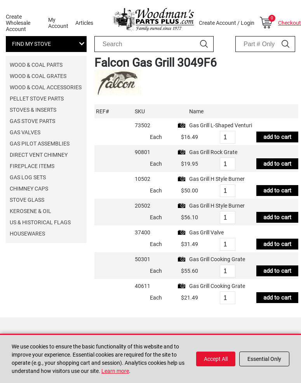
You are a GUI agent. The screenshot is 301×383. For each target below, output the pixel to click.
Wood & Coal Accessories (46, 87)
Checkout (289, 23)
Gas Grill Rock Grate (213, 152)
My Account (58, 23)
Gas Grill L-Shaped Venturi (220, 125)
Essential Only (264, 359)
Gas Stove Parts (32, 121)
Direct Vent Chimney (39, 155)
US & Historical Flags (40, 222)
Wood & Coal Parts (36, 65)
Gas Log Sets (28, 177)
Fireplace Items (32, 166)
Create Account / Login (226, 23)
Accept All (216, 359)
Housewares (27, 233)
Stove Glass (27, 200)
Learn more (115, 371)
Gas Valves (25, 132)
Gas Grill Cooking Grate (217, 259)
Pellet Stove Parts (37, 98)
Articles (84, 23)
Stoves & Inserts (33, 110)
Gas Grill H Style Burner (217, 179)
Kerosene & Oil (30, 211)
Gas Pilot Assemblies (40, 143)
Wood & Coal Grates (38, 76)
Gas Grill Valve (206, 232)
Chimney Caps (29, 188)
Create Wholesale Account (18, 23)
